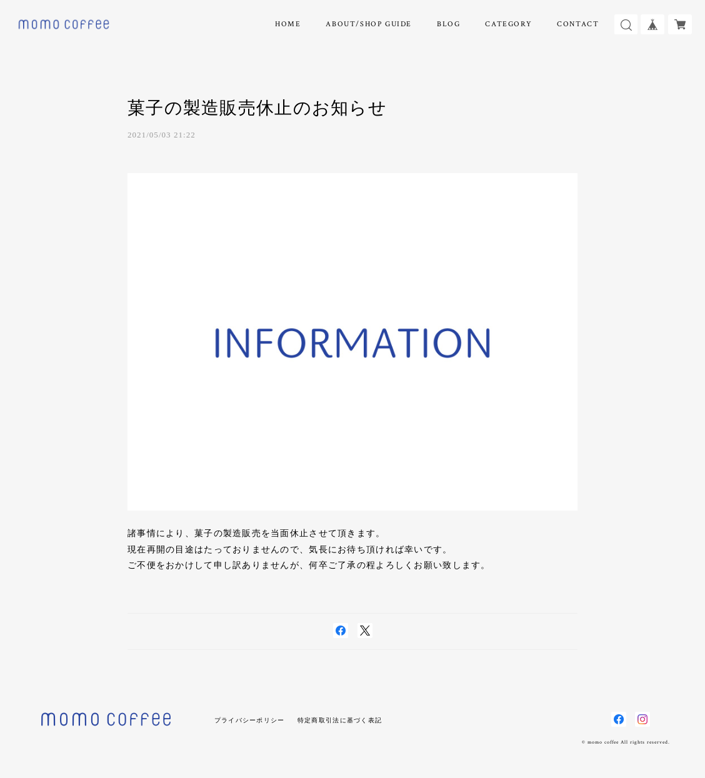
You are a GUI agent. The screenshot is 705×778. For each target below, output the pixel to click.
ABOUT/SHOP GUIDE (369, 24)
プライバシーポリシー (249, 720)
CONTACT (578, 24)
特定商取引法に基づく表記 (340, 720)
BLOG (448, 24)
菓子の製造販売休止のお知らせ (257, 107)
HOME (288, 24)
